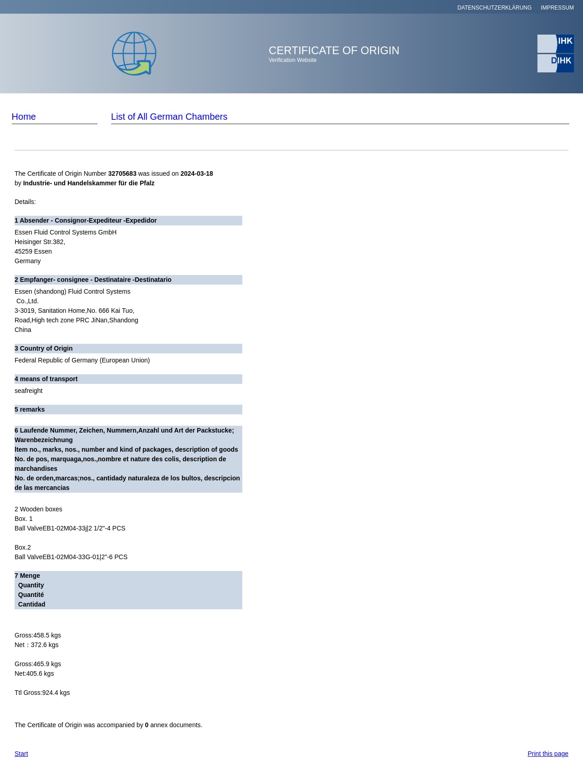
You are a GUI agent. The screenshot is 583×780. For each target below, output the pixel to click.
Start (21, 753)
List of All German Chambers (169, 117)
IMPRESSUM (557, 8)
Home (24, 117)
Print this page (548, 753)
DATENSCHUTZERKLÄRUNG (494, 8)
